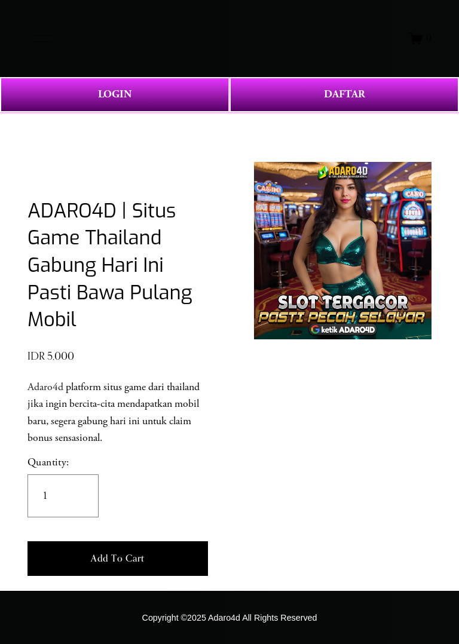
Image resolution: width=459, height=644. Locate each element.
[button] (117, 558)
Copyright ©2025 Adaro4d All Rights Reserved (229, 617)
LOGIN (114, 94)
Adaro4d (45, 387)
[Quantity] (63, 495)
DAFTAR (344, 94)
